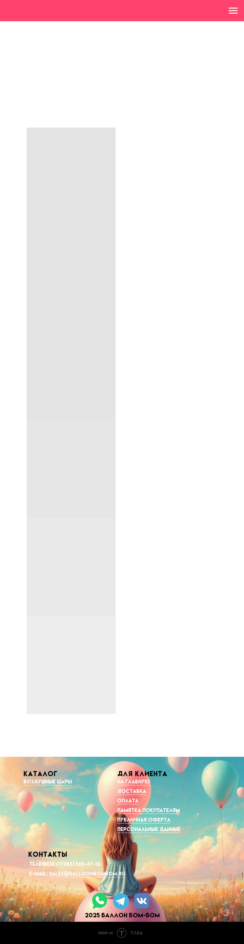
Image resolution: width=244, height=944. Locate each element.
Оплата (128, 800)
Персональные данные (148, 829)
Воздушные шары (48, 781)
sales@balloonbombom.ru (87, 873)
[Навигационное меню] (233, 11)
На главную (133, 781)
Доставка (131, 791)
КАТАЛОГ (41, 773)
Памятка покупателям (148, 810)
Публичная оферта (143, 819)
